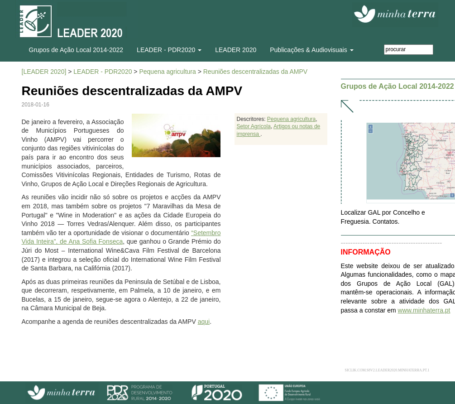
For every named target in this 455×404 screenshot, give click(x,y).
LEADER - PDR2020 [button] (169, 49)
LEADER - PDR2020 (102, 71)
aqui (204, 321)
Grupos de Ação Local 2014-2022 (76, 49)
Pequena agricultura (167, 71)
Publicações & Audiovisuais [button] (311, 49)
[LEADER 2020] (44, 71)
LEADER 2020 (235, 49)
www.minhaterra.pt (424, 310)
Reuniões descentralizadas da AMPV (255, 71)
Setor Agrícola (254, 126)
